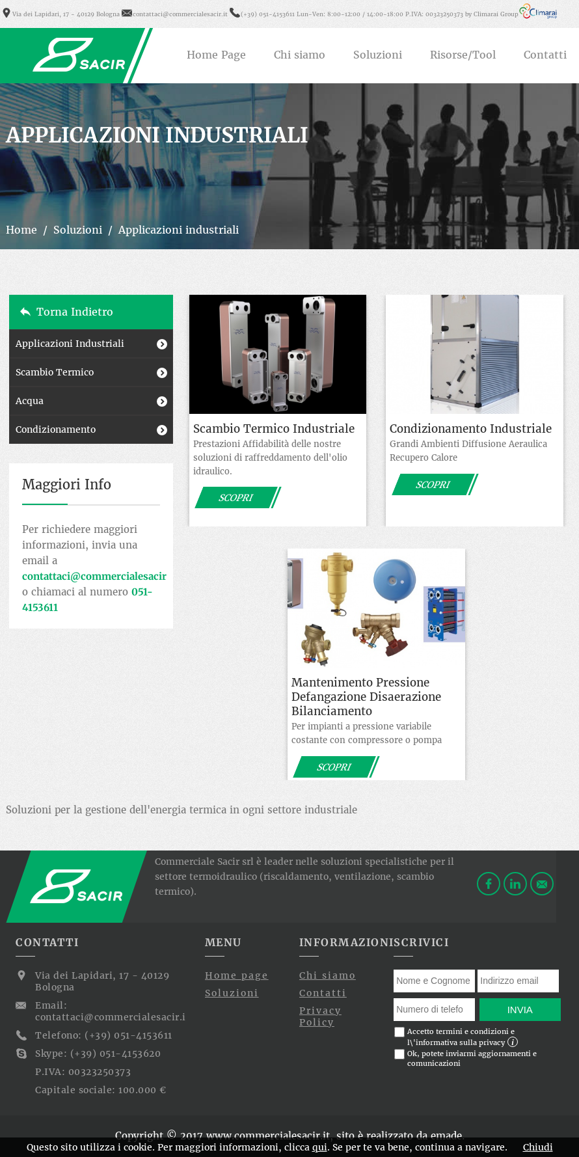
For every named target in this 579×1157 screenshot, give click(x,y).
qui (319, 1147)
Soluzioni (77, 229)
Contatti (323, 993)
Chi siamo (327, 975)
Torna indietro (74, 311)
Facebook (488, 883)
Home (21, 229)
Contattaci (542, 883)
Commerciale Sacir (80, 55)
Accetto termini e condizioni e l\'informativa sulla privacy (456, 1037)
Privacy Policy (320, 1016)
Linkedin (515, 883)
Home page (237, 975)
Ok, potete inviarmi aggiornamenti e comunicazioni (465, 1058)
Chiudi (538, 1147)
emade (446, 1136)
